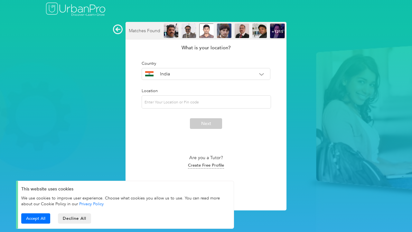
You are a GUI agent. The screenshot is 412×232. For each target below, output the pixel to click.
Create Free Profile (206, 165)
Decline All (74, 218)
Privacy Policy (91, 204)
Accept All (35, 218)
